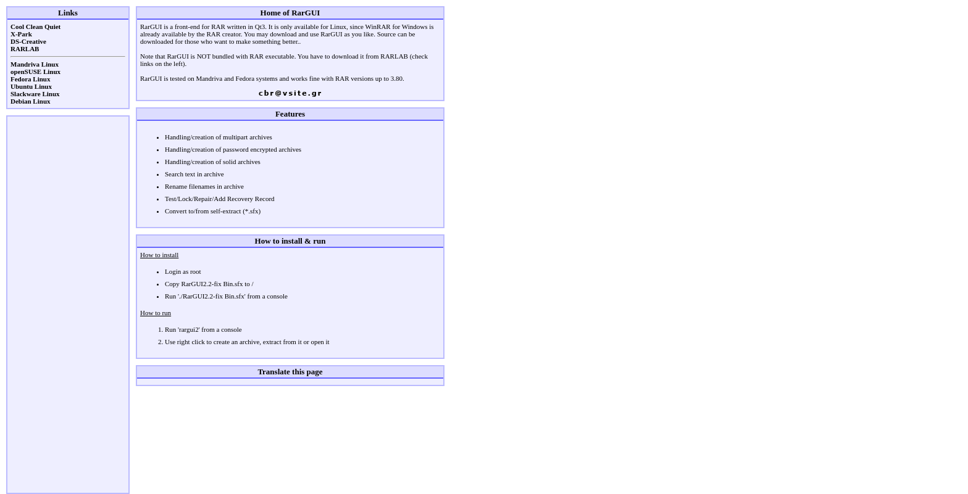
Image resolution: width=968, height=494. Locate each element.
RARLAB (24, 48)
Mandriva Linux (34, 64)
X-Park (21, 34)
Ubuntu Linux (31, 86)
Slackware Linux (35, 93)
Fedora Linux (30, 79)
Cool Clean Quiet (35, 26)
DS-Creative (28, 41)
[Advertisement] (68, 305)
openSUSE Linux (35, 71)
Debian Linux (30, 101)
